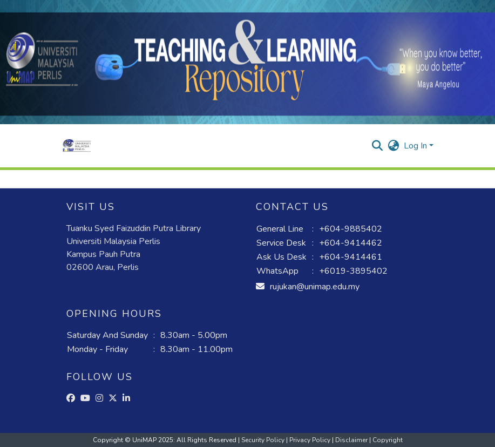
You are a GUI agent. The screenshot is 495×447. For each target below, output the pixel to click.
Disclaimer (352, 440)
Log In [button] (416, 146)
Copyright (387, 440)
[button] (77, 146)
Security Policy (263, 440)
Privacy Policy (310, 440)
